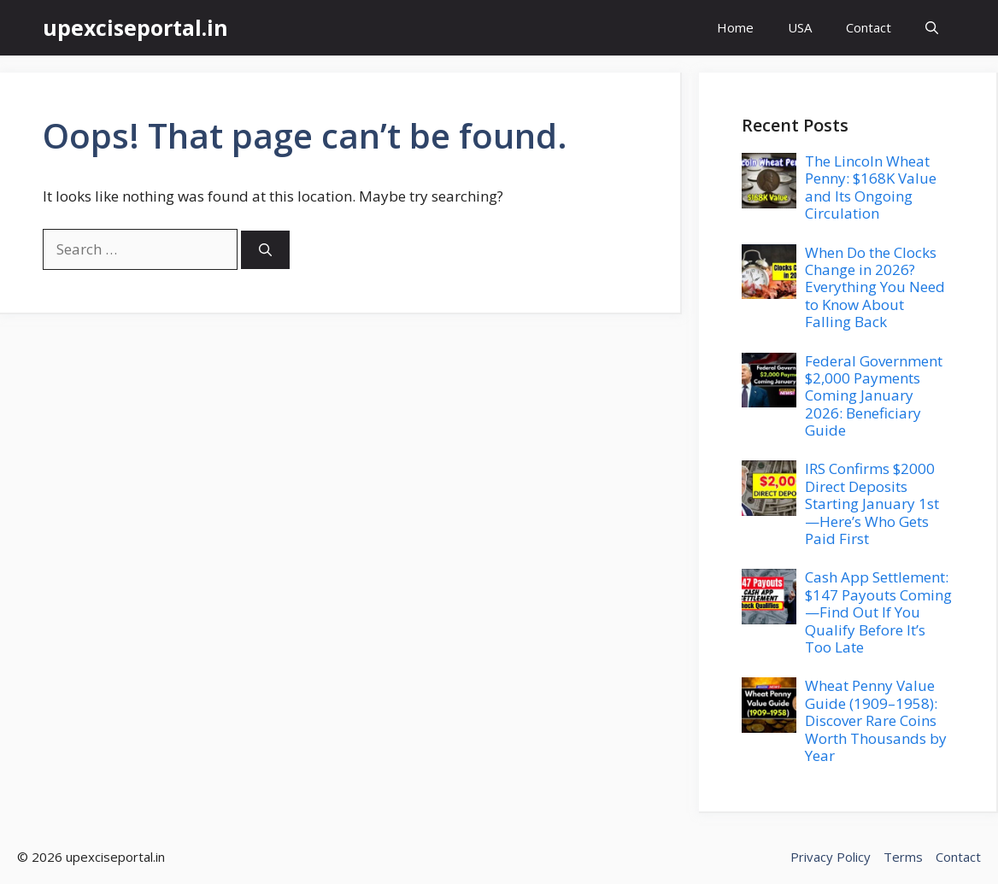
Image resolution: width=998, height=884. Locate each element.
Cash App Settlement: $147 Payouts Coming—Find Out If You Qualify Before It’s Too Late (878, 612)
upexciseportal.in (135, 27)
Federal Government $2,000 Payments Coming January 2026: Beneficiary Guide (873, 396)
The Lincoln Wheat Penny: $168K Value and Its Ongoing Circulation (870, 187)
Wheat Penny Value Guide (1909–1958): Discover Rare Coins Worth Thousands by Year (876, 720)
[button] (931, 28)
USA (800, 27)
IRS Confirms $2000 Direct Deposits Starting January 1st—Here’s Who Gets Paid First (872, 503)
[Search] (265, 250)
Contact (868, 27)
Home (735, 27)
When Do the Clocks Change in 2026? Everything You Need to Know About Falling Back (875, 287)
